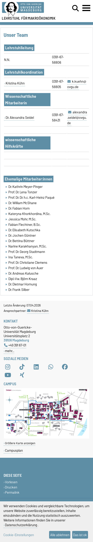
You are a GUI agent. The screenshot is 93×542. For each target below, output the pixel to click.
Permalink (12, 492)
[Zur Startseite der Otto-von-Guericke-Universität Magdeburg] (28, 9)
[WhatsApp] (51, 367)
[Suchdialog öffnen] (75, 8)
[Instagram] (8, 367)
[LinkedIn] (36, 367)
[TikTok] (22, 367)
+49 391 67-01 (15, 345)
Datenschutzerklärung (21, 525)
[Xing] (22, 375)
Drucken (11, 487)
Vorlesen (11, 482)
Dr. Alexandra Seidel (20, 117)
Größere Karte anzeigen (20, 443)
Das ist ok (80, 535)
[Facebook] (65, 367)
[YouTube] (8, 375)
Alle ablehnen (59, 535)
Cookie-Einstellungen (18, 535)
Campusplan (14, 450)
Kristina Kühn (15, 83)
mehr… (9, 351)
